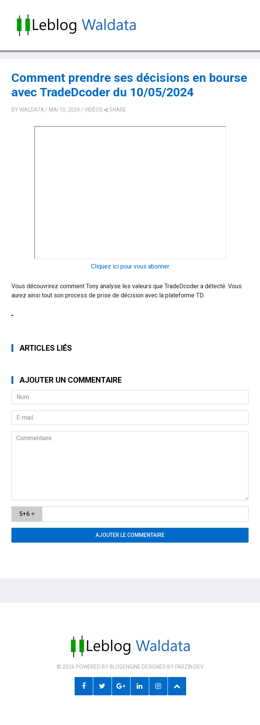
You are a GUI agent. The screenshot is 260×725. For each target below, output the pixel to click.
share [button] (115, 110)
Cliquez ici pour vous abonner (130, 266)
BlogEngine (125, 667)
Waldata (31, 110)
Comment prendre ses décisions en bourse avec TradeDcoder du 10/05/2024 (129, 84)
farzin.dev (189, 667)
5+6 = (27, 513)
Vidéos (94, 110)
